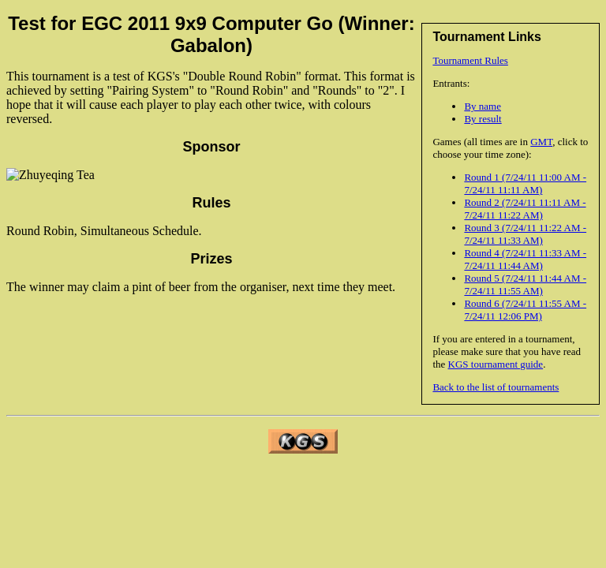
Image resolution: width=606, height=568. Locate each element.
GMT (541, 142)
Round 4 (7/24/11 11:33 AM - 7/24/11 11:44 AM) (525, 259)
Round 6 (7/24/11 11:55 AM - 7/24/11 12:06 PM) (525, 309)
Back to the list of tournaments (495, 387)
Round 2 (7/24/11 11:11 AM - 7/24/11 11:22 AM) (524, 208)
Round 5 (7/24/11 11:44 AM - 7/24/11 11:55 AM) (525, 284)
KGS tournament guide (496, 364)
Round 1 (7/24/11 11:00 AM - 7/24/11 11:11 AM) (525, 183)
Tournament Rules (470, 60)
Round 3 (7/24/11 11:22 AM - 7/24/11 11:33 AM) (525, 234)
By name (482, 106)
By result (482, 119)
